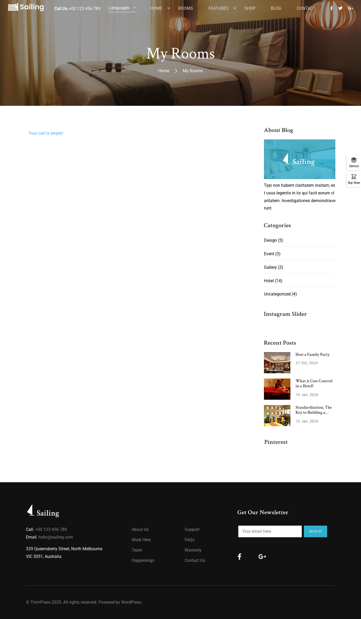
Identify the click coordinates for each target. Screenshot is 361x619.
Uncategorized (277, 294)
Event (269, 253)
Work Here (141, 539)
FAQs (189, 539)
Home (163, 70)
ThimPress (40, 602)
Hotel (269, 280)
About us (140, 529)
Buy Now (354, 182)
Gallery (270, 267)
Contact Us (195, 560)
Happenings (143, 560)
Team (137, 550)
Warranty (193, 550)
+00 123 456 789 (51, 529)
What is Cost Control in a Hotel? (314, 383)
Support (192, 529)
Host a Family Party (313, 354)
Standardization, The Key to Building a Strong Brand (314, 412)
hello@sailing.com (56, 537)
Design (270, 240)
